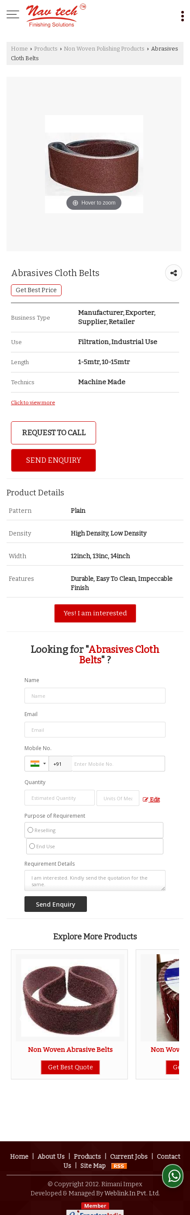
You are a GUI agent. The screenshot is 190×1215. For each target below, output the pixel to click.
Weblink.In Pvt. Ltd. (132, 1162)
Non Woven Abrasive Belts (70, 1050)
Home (19, 48)
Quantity (34, 782)
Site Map (93, 1135)
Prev (22, 1018)
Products (46, 48)
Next (168, 1018)
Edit (151, 799)
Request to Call (54, 432)
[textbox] (118, 798)
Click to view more (33, 402)
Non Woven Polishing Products (104, 48)
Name (31, 680)
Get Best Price (36, 290)
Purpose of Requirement (54, 816)
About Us (51, 1126)
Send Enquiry (53, 460)
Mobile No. (38, 748)
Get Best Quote (70, 1067)
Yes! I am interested (95, 613)
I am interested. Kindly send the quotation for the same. (95, 880)
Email (31, 714)
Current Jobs (129, 1126)
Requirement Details (49, 864)
